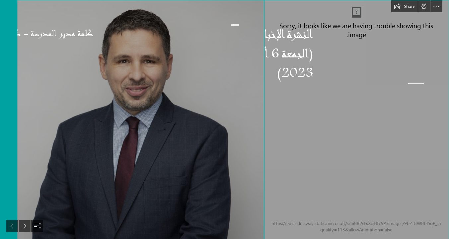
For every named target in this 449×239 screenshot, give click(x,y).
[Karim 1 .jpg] (136, 119)
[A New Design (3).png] (356, 119)
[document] (224, 119)
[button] (404, 6)
